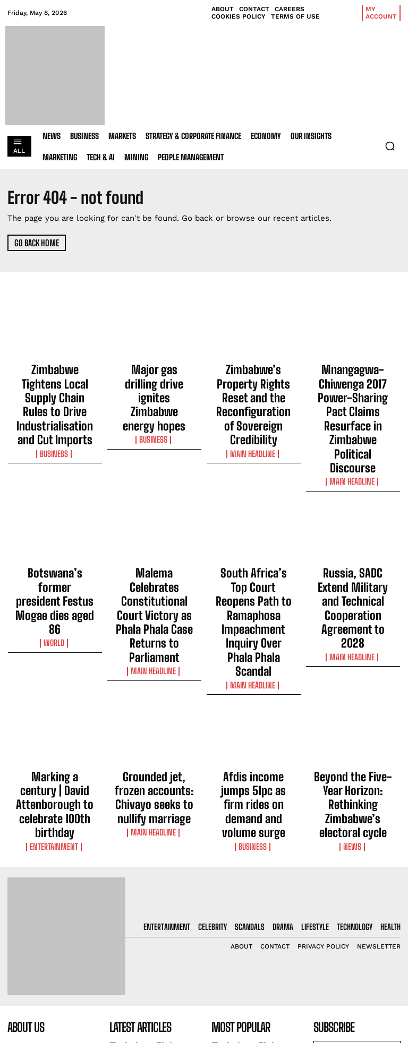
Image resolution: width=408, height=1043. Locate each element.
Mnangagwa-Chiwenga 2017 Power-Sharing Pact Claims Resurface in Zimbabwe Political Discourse (353, 387)
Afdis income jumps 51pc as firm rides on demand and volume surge (253, 654)
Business (54, 407)
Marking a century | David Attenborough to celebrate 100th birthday (55, 654)
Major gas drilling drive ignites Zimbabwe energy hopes (154, 377)
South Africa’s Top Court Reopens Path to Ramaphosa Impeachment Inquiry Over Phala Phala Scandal (253, 525)
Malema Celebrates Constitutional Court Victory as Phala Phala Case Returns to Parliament (154, 525)
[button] (390, 146)
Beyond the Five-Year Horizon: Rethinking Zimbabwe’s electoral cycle (353, 659)
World (54, 536)
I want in (357, 911)
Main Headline (253, 407)
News (353, 684)
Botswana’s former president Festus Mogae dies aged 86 (55, 516)
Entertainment (54, 674)
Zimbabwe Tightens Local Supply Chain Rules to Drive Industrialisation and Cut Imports (55, 382)
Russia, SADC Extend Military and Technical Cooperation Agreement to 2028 (353, 521)
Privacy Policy (346, 939)
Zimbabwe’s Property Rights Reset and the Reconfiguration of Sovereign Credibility (253, 382)
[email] (357, 886)
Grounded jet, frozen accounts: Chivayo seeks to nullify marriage (154, 654)
